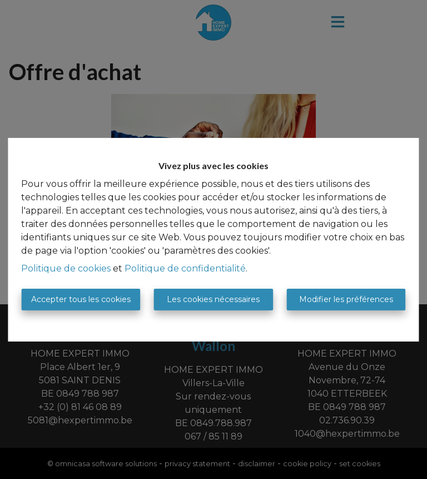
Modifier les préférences (346, 299)
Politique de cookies (66, 268)
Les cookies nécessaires (213, 299)
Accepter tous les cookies (81, 299)
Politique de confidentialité (185, 268)
